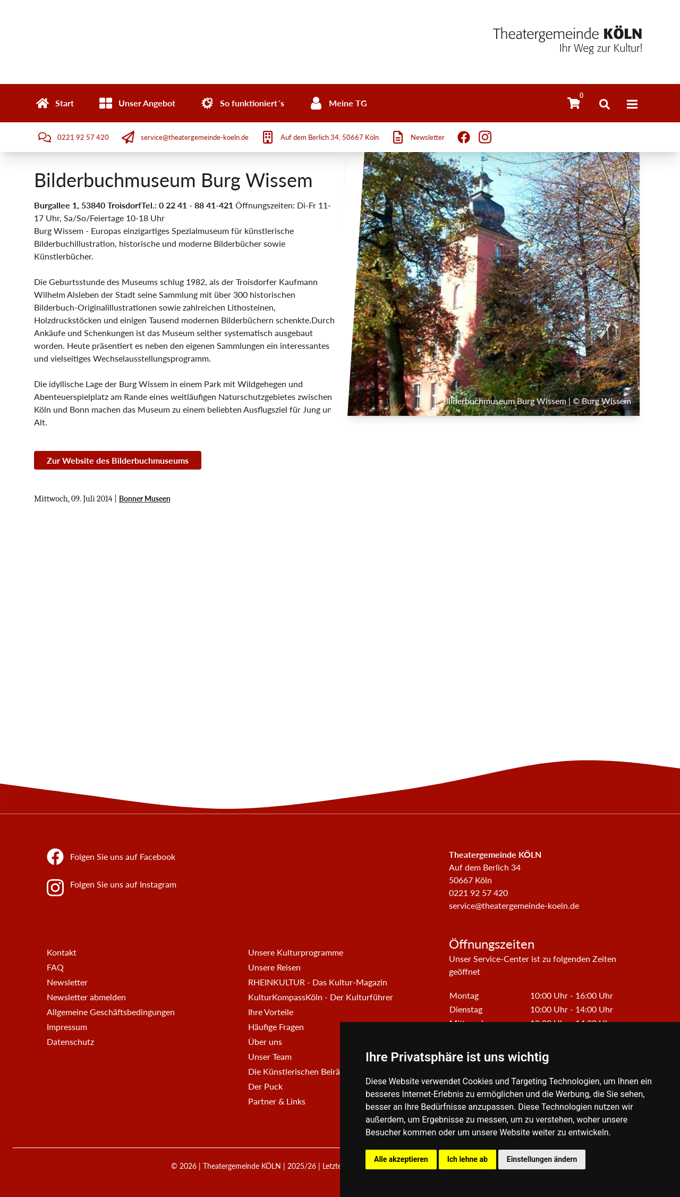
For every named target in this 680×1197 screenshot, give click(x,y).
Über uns (265, 1041)
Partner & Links (276, 1101)
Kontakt (61, 952)
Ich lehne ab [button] (467, 1159)
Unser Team (270, 1056)
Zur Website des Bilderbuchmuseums (118, 460)
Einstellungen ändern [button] (542, 1159)
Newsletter (67, 982)
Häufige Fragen (276, 1027)
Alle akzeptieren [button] (401, 1159)
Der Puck (265, 1086)
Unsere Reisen (274, 967)
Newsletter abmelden (86, 997)
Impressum (67, 1027)
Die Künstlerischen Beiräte (297, 1071)
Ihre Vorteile (270, 1012)
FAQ (55, 967)
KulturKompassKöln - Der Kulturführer (320, 997)
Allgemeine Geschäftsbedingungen (111, 1012)
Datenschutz (70, 1041)
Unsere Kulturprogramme (295, 952)
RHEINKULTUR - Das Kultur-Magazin (317, 982)
